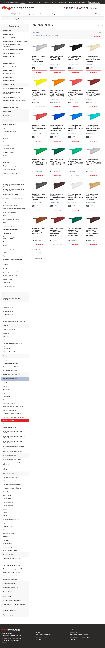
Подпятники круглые (9, 242)
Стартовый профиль (9, 530)
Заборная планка (9, 427)
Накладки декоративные (11, 219)
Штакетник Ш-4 (8, 314)
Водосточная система (15, 455)
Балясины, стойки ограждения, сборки (15, 260)
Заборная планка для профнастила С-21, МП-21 (14, 442)
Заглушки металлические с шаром (14, 208)
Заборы (5, 128)
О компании (72, 14)
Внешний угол (7, 543)
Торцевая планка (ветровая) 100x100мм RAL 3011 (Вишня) (39, 127)
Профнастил (15, 30)
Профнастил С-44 (8, 77)
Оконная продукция (9, 610)
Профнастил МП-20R (9, 67)
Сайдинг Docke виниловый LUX (13, 343)
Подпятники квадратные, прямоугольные (11, 237)
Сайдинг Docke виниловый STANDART (11, 347)
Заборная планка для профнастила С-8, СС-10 (14, 437)
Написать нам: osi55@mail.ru (10, 640)
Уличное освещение (9, 131)
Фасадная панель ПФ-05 (10, 367)
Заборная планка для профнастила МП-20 (14, 432)
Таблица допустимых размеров (80, 637)
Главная (5, 19)
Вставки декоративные (10, 194)
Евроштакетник (8, 304)
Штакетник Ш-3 (8, 311)
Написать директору (94, 2)
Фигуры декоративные (10, 226)
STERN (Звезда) (8, 505)
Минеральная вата (9, 583)
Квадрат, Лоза (7, 279)
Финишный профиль (9, 533)
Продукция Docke (15, 473)
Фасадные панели (15, 356)
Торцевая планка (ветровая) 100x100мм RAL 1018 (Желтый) (39, 93)
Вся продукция (15, 26)
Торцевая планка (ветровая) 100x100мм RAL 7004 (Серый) (93, 162)
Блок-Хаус (6, 336)
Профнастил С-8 (8, 34)
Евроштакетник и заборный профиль (15, 298)
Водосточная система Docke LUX (13, 459)
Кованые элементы (9, 173)
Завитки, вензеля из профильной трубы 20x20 (13, 190)
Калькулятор (30, 14)
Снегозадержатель (9, 403)
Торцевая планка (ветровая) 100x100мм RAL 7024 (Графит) (39, 196)
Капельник (6, 396)
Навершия (6, 162)
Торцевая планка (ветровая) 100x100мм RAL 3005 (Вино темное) (93, 93)
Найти (22, 2)
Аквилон (5, 382)
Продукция (15, 14)
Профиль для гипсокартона (11, 374)
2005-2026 (4, 643)
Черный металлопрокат (10, 587)
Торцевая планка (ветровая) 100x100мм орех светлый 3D (92, 196)
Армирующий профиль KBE (12, 600)
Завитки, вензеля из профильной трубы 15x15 (13, 185)
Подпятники (7, 233)
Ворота (5, 135)
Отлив (5, 386)
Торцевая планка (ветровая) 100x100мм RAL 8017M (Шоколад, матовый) (92, 232)
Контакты (86, 14)
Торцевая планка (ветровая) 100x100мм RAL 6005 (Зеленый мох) (57, 162)
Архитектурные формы (10, 290)
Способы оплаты (75, 632)
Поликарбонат (7, 592)
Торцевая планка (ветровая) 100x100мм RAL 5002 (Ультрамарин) (57, 127)
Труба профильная (9, 286)
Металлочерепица (15, 84)
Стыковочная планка (9, 410)
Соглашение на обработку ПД (11, 638)
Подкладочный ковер (10, 550)
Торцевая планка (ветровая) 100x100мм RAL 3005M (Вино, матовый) (56, 232)
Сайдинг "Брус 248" (9, 352)
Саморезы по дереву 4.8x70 (12, 562)
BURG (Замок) (7, 495)
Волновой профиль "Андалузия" (13, 49)
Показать (97, 36)
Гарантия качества (41, 637)
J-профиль (6, 540)
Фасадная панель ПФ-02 (10, 360)
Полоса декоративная (10, 276)
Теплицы (5, 155)
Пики (4, 222)
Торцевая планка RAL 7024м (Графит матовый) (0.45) (57, 57)
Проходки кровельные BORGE (13, 451)
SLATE (5, 512)
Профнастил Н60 (8, 80)
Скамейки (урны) (8, 148)
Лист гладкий (7, 111)
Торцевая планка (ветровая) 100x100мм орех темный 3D (38, 231)
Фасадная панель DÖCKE (11, 370)
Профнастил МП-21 (9, 70)
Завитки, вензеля (9, 177)
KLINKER (5, 509)
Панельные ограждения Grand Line (14, 321)
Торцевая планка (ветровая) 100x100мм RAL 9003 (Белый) (75, 196)
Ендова (5, 393)
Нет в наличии (40, 106)
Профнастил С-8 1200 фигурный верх (15, 41)
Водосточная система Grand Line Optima (13, 468)
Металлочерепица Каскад (11, 107)
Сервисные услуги (9, 615)
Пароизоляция (7, 596)
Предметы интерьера (10, 166)
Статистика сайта (6, 633)
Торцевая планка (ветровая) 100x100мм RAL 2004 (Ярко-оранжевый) (57, 93)
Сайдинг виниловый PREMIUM (13, 481)
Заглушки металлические (11, 202)
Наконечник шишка (9, 212)
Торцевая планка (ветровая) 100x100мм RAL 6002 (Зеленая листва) (39, 162)
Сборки (5, 264)
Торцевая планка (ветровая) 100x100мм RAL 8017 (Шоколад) (57, 196)
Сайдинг (15, 325)
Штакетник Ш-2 (8, 308)
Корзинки (6, 256)
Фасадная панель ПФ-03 (10, 363)
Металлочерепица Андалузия (12, 104)
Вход (98, 14)
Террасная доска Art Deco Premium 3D (14, 605)
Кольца (5, 252)
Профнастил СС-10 (9, 56)
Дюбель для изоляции (10, 579)
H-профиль (6, 536)
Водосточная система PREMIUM (13, 523)
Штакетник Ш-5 (8, 318)
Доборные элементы (23, 19)
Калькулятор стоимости (43, 634)
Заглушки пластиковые (10, 205)
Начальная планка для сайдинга (13, 407)
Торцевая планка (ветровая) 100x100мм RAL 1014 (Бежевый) (93, 58)
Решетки (6, 142)
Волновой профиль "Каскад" (12, 53)
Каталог (12, 19)
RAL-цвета (73, 639)
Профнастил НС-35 (9, 74)
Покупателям (57, 14)
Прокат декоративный (10, 272)
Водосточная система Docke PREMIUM (12, 463)
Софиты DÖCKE (8, 526)
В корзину (39, 72)
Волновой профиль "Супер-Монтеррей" (11, 45)
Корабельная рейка (9, 330)
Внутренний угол (8, 547)
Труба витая (6, 282)
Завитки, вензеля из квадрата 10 (13, 181)
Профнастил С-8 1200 (9, 38)
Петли (5, 268)
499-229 (53, 2)
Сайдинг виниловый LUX (11, 477)
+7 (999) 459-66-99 (80, 2)
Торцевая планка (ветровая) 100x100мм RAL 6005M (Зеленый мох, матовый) (74, 232)
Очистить (98, 32)
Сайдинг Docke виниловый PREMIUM (15, 340)
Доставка (43, 14)
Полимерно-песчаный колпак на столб (13, 447)
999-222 (70, 8)
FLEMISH (6, 516)
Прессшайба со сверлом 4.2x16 (13, 569)
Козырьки (6, 145)
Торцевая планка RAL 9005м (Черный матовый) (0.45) (75, 57)
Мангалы (5, 159)
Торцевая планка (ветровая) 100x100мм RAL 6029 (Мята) (75, 162)
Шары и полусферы (9, 249)
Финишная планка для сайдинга (13, 417)
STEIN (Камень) (8, 502)
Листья (5, 216)
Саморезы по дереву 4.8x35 (11, 565)
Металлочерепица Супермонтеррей (14, 100)
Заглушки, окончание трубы (12, 198)
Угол (4, 424)
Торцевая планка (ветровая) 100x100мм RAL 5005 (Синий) (75, 127)
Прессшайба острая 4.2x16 (11, 572)
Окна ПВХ (6, 116)
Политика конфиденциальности (11, 635)
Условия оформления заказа (79, 634)
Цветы (5, 245)
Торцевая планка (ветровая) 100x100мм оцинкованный (38, 58)
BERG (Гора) (6, 492)
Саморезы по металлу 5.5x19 (11, 558)
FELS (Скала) (7, 498)
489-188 (38, 2)
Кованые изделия (15, 120)
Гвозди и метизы (15, 554)
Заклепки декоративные (11, 229)
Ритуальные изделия (9, 169)
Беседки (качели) (8, 152)
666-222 (83, 8)
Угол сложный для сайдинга (12, 413)
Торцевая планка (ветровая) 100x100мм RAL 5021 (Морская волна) (93, 127)
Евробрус (6, 333)
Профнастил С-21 (8, 60)
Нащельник (6, 389)
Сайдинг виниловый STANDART (13, 484)
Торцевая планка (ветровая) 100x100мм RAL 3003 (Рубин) (75, 93)
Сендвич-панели (8, 294)
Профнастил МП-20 (9, 63)
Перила (5, 138)
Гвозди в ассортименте (10, 576)
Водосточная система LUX (11, 519)
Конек (5, 400)
